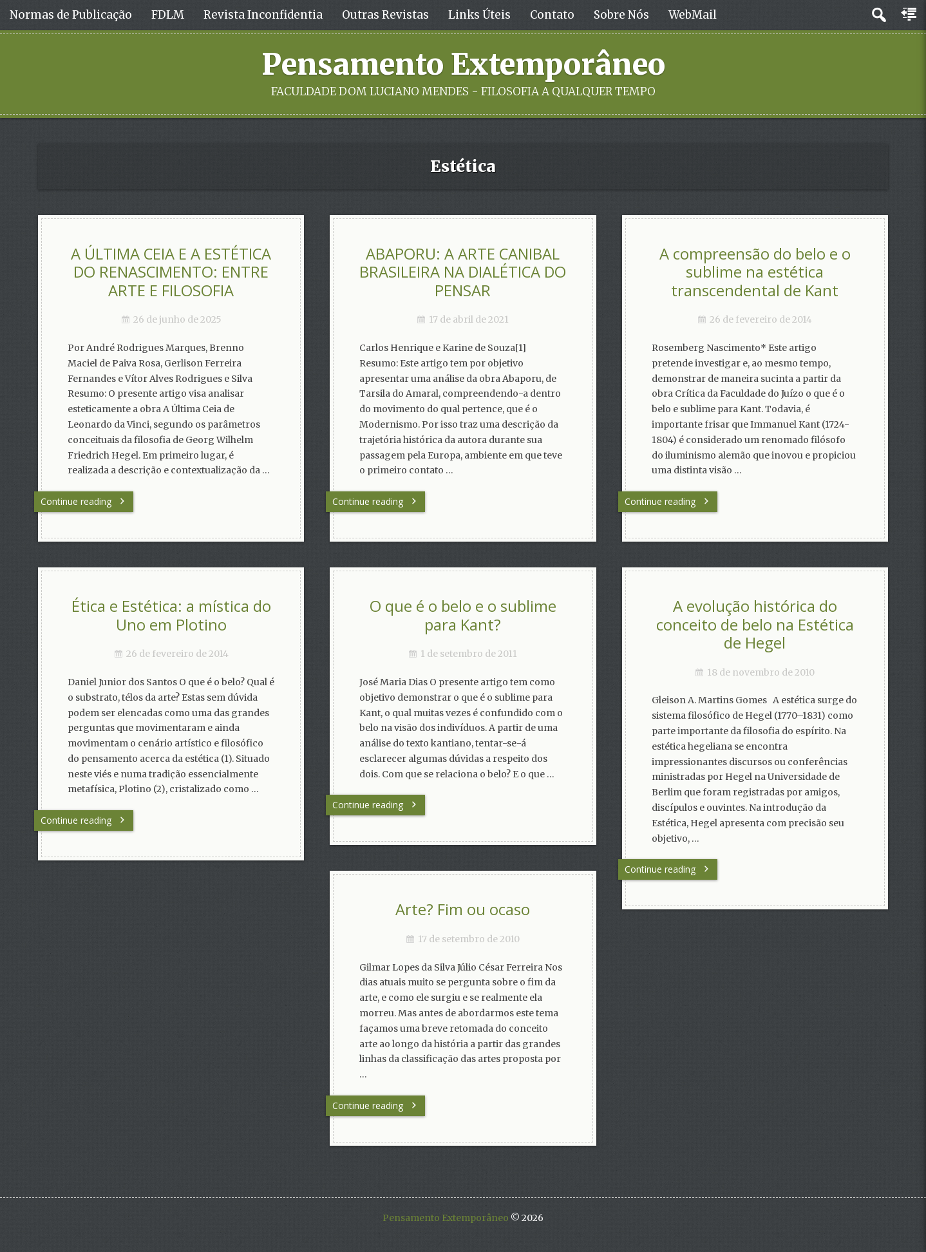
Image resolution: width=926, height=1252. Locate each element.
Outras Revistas (385, 15)
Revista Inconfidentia (263, 15)
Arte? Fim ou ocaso (462, 909)
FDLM (167, 15)
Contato (552, 15)
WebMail (692, 15)
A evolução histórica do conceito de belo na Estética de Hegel (755, 624)
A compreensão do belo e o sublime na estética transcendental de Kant (755, 272)
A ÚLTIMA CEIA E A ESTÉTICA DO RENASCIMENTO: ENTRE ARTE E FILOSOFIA (171, 272)
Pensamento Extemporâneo (463, 64)
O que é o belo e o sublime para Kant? (463, 615)
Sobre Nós (621, 15)
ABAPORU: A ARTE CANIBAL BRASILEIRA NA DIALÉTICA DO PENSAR (462, 272)
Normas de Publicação (71, 15)
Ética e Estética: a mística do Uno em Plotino (171, 615)
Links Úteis (479, 15)
